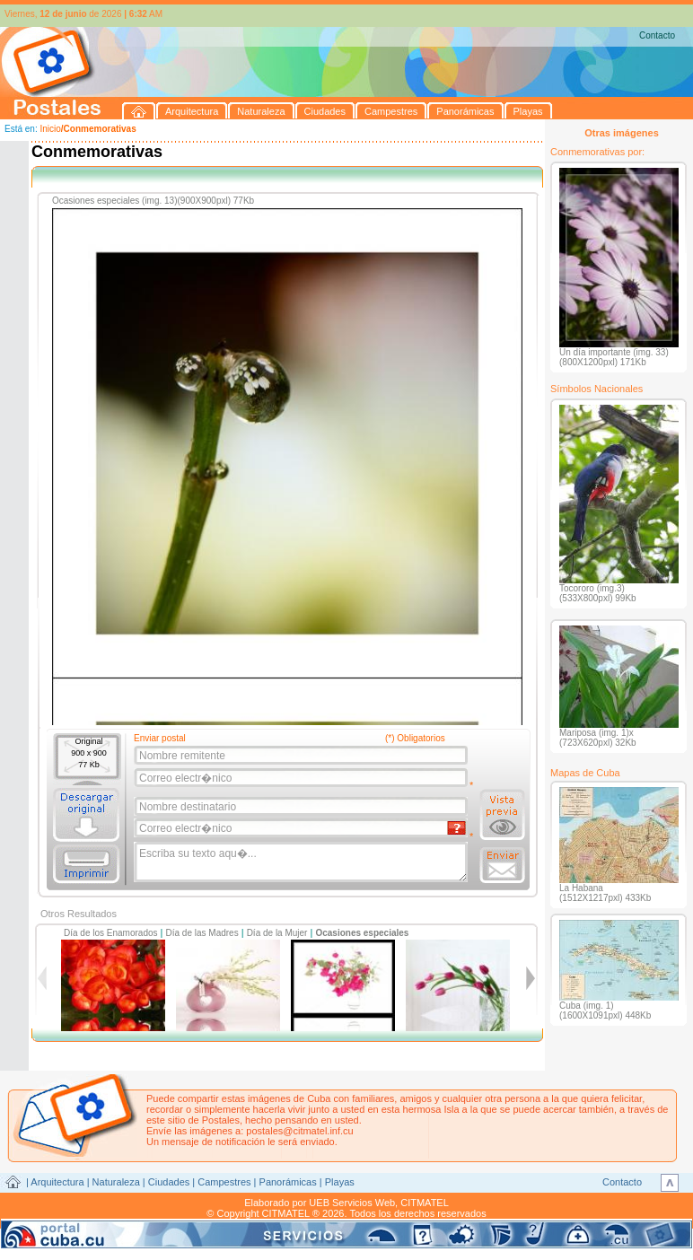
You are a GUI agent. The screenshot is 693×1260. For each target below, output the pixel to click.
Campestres (223, 1182)
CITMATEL (424, 1202)
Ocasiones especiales (361, 933)
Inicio (49, 129)
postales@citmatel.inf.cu (299, 1130)
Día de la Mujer (277, 933)
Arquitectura (57, 1182)
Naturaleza (116, 1182)
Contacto (657, 35)
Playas (340, 1182)
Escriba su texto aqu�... (302, 862)
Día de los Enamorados (111, 933)
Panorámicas (288, 1182)
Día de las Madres (202, 933)
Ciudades (168, 1182)
